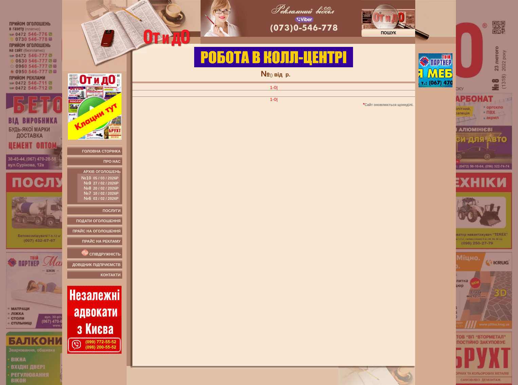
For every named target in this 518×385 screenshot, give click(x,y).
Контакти (110, 275)
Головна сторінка (101, 151)
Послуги (112, 211)
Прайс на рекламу (101, 241)
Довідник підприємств (96, 265)
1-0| (274, 87)
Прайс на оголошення (97, 231)
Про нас (112, 161)
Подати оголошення (98, 221)
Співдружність (100, 252)
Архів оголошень (99, 186)
